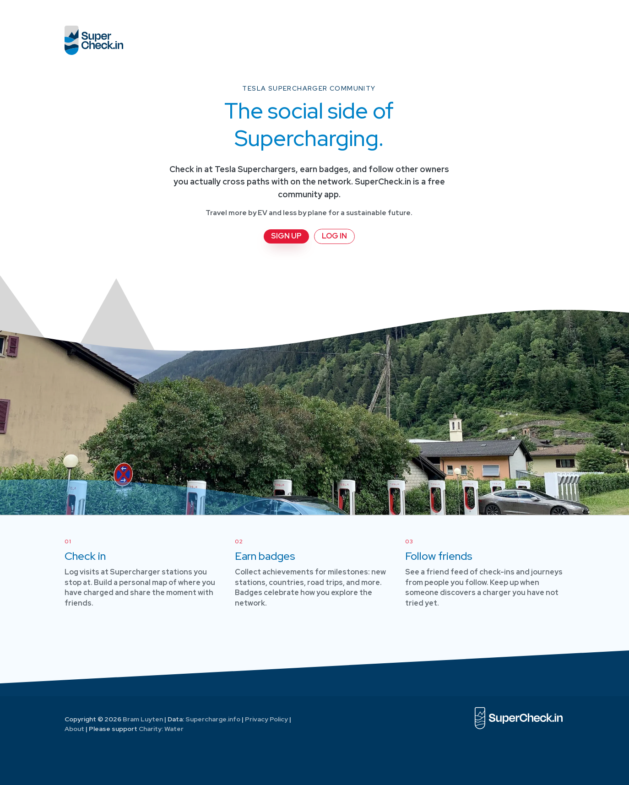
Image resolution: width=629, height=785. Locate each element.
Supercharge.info (212, 719)
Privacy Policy (266, 719)
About (74, 729)
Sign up (286, 236)
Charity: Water (161, 729)
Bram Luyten (143, 719)
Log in (334, 236)
